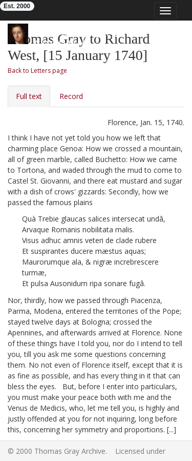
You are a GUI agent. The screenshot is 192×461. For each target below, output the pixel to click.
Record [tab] (71, 96)
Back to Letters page (37, 70)
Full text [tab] (29, 96)
